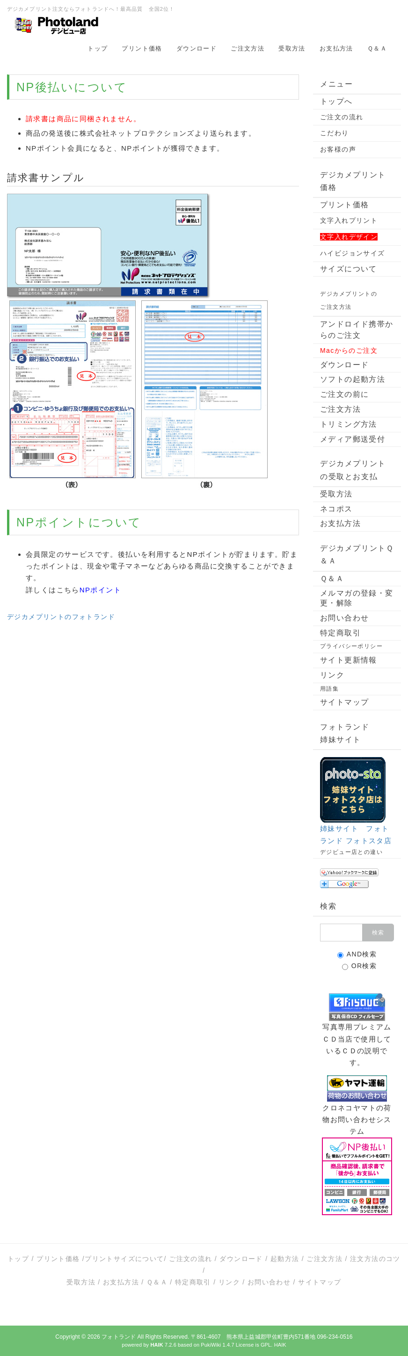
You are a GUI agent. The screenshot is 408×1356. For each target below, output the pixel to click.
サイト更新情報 (348, 660)
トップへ (336, 101)
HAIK (280, 1345)
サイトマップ (344, 702)
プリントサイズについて (124, 1258)
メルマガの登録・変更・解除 (356, 598)
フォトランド (119, 1337)
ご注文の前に (344, 394)
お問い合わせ (344, 618)
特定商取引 (340, 633)
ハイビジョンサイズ (352, 253)
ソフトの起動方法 (352, 379)
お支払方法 (336, 48)
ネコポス (336, 509)
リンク (332, 675)
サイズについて (348, 269)
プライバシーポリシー (351, 646)
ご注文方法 (247, 48)
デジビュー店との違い (351, 852)
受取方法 (292, 48)
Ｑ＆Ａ (377, 48)
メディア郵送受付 (352, 439)
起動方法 (284, 1258)
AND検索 (357, 954)
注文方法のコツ (375, 1258)
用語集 (329, 688)
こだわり (334, 133)
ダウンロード (196, 48)
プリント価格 (142, 48)
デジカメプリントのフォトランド (61, 616)
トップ (97, 48)
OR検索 (359, 966)
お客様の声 (338, 149)
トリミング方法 (348, 424)
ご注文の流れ (341, 117)
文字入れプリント (349, 220)
